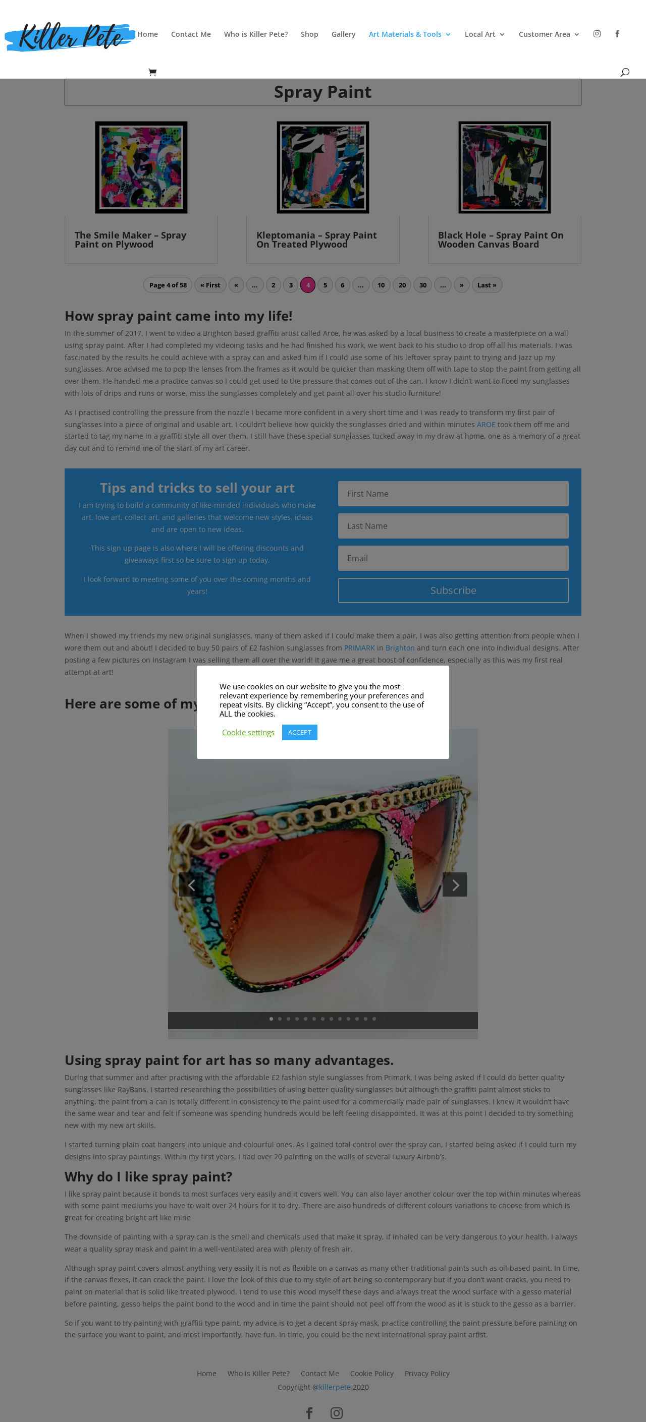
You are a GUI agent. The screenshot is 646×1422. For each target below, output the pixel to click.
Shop (309, 35)
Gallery (344, 35)
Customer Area (544, 35)
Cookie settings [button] (248, 732)
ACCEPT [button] (299, 732)
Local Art (480, 35)
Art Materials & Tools (405, 35)
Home (147, 35)
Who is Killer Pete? (256, 35)
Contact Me (191, 35)
